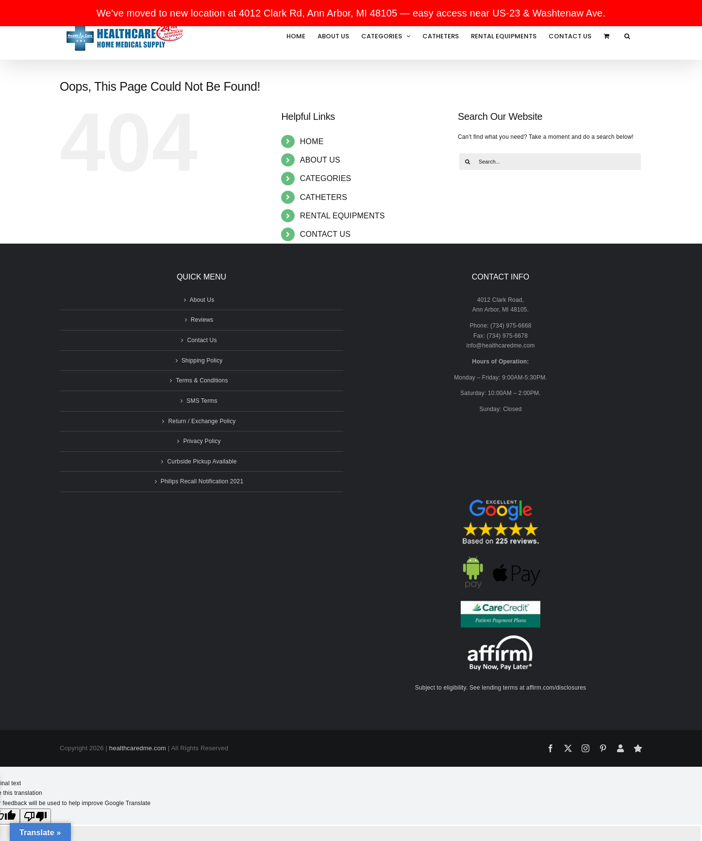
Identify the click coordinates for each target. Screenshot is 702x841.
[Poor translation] (35, 816)
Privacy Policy (201, 441)
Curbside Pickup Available (201, 461)
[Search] (467, 161)
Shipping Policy (202, 360)
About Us (202, 300)
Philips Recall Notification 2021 (202, 481)
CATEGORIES (325, 178)
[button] (627, 36)
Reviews (202, 319)
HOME (312, 141)
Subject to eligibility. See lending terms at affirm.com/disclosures (500, 687)
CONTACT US (325, 234)
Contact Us (202, 340)
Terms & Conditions (202, 380)
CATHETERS (323, 197)
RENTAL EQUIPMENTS (342, 216)
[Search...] (550, 161)
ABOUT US (320, 160)
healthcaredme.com (137, 748)
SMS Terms (201, 400)
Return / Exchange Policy (201, 421)
